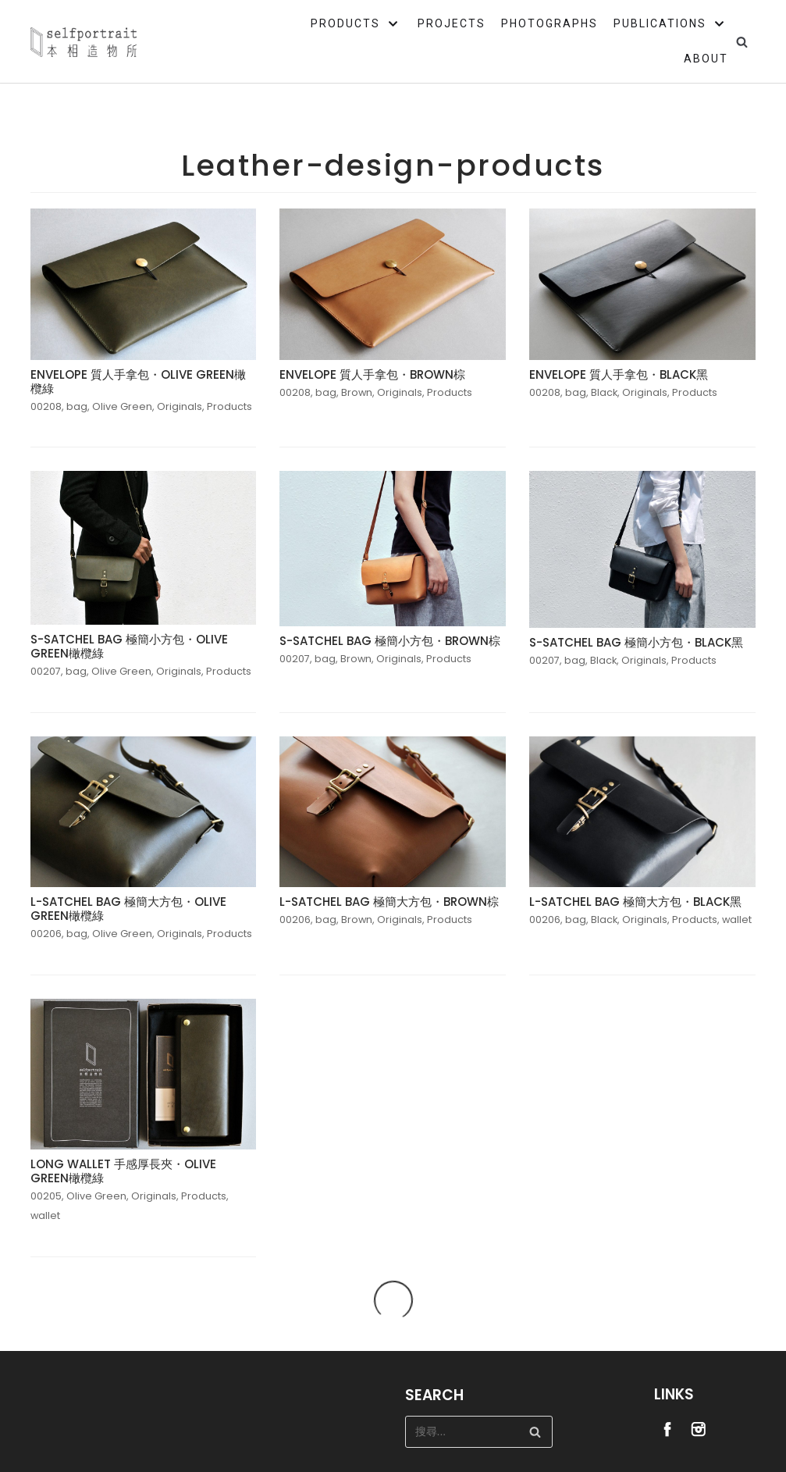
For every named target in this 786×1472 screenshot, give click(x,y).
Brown (356, 392)
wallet (737, 919)
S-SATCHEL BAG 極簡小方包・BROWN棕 (389, 641)
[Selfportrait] (83, 42)
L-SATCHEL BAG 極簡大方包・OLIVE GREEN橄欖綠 (128, 908)
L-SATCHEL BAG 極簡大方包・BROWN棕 (389, 901)
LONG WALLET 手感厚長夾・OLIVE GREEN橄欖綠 (123, 1171)
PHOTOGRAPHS (549, 23)
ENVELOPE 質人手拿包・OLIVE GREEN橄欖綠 (138, 381)
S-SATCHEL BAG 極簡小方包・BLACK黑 (636, 642)
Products (229, 406)
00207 (45, 671)
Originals (179, 406)
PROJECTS (451, 23)
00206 (46, 933)
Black (604, 392)
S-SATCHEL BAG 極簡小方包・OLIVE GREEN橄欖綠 (129, 646)
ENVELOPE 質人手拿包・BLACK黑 (618, 374)
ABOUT (706, 58)
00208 (46, 406)
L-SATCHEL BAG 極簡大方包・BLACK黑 (635, 901)
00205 (46, 1196)
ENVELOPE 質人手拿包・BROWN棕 (372, 374)
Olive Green (122, 406)
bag (76, 406)
